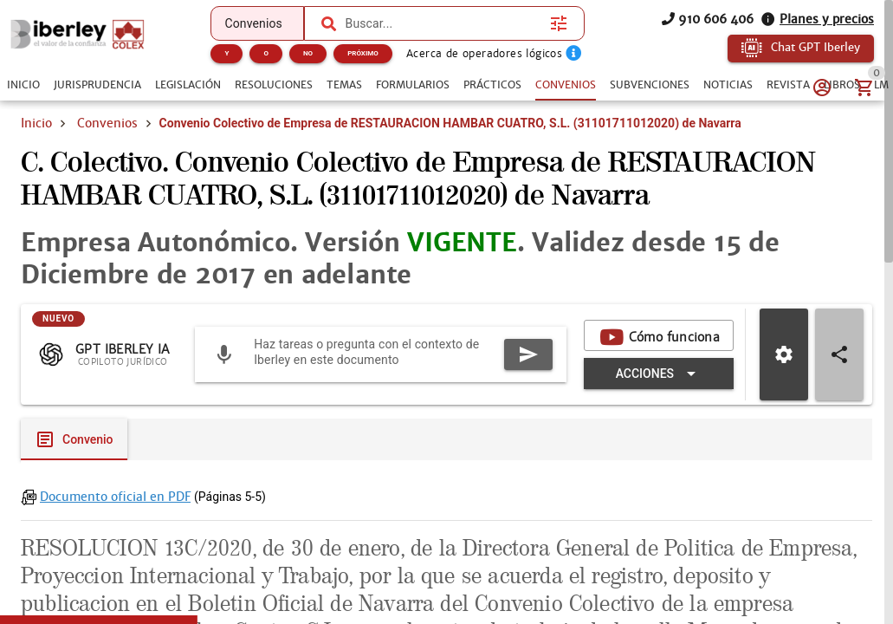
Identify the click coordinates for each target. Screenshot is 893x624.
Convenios (107, 123)
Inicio (36, 123)
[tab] (23, 85)
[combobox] (444, 23)
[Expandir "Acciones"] (659, 373)
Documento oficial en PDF (115, 496)
